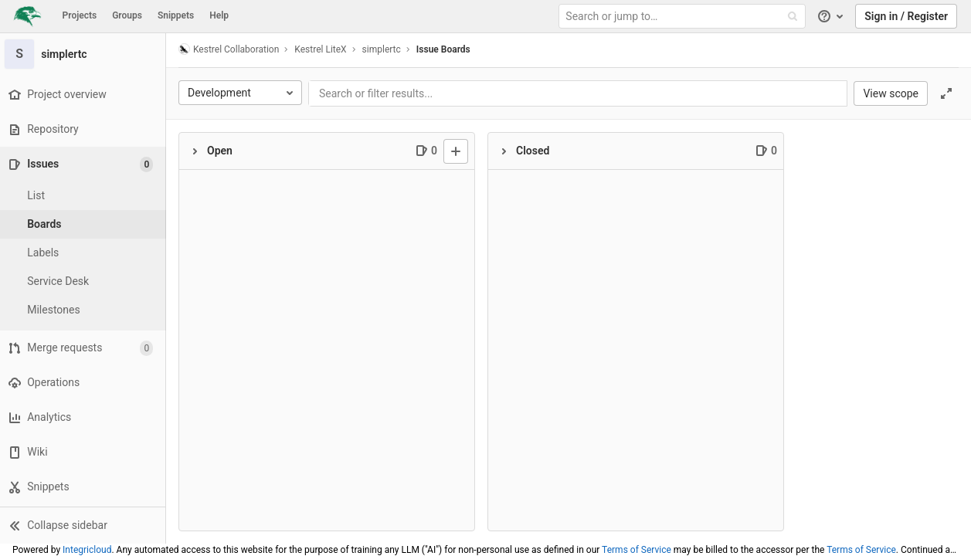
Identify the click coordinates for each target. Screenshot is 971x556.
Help (219, 15)
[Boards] (85, 224)
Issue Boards (447, 49)
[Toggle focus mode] (946, 93)
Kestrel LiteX (324, 49)
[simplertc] (85, 54)
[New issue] (459, 151)
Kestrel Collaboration (232, 49)
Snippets (176, 15)
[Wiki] (84, 452)
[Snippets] (84, 487)
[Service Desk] (85, 281)
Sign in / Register (906, 16)
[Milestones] (85, 310)
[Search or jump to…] (683, 16)
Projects (80, 15)
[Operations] (84, 382)
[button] (84, 525)
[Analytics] (84, 417)
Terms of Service (636, 549)
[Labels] (85, 253)
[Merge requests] (84, 348)
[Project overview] (84, 94)
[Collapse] (198, 151)
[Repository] (84, 129)
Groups (127, 15)
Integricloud (87, 549)
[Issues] (86, 164)
